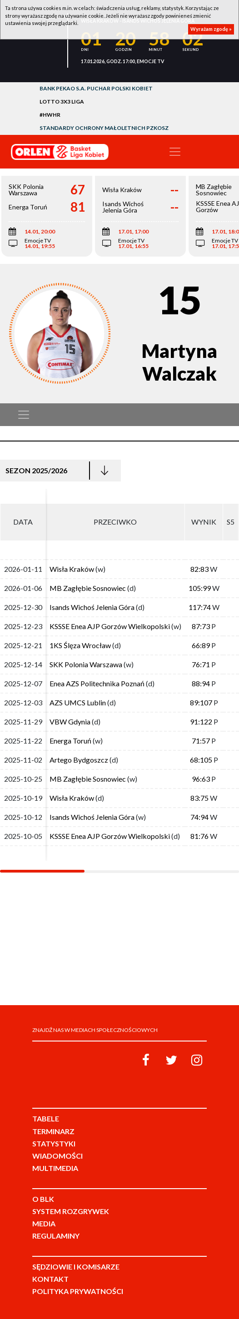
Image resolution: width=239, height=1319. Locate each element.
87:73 (201, 626)
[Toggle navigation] (175, 152)
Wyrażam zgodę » (211, 29)
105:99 (200, 588)
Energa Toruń (70, 740)
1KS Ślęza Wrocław (80, 645)
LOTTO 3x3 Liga (62, 101)
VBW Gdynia (71, 721)
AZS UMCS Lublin (78, 702)
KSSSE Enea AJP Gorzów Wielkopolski (110, 626)
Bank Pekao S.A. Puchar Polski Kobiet (96, 88)
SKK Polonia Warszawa (86, 664)
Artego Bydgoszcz (79, 759)
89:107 (201, 702)
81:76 (199, 836)
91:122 (201, 721)
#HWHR (50, 114)
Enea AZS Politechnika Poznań (97, 683)
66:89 (201, 645)
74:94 (199, 817)
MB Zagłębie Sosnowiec (88, 588)
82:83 (199, 569)
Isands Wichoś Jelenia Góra (92, 607)
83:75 (199, 797)
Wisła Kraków (72, 569)
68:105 (201, 759)
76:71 (201, 664)
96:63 (201, 778)
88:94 (201, 683)
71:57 (201, 740)
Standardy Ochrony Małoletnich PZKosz (104, 127)
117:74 (200, 607)
